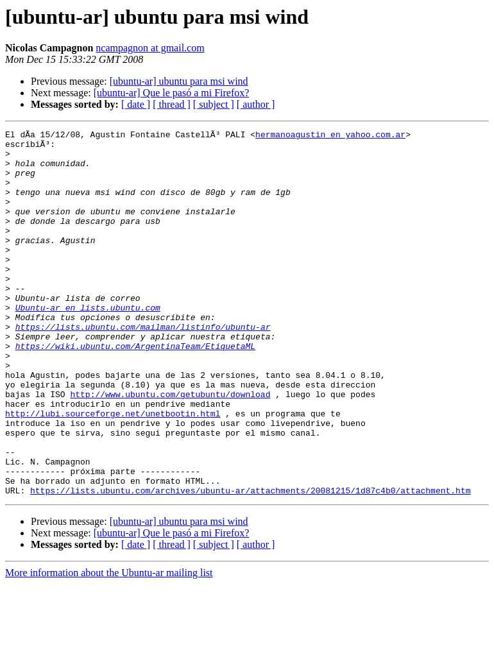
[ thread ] (172, 104)
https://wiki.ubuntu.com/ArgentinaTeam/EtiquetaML (135, 390)
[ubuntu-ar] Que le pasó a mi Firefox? (172, 92)
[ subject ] (213, 104)
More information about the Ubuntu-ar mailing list (109, 645)
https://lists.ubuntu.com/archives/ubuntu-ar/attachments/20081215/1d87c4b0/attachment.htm (250, 563)
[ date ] (135, 104)
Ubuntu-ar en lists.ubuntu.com (87, 344)
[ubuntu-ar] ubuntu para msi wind (179, 81)
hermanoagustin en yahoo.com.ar (330, 136)
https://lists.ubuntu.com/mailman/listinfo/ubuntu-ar (143, 367)
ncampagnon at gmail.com (150, 47)
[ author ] (256, 104)
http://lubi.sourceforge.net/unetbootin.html (112, 471)
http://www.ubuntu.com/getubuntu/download (170, 448)
